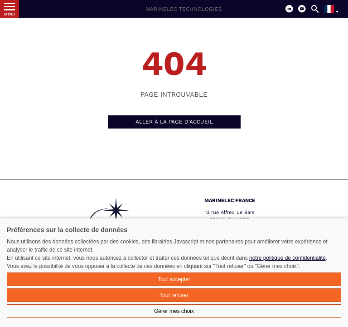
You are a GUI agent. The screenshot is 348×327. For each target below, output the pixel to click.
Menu (9, 14)
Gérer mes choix (174, 311)
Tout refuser (174, 295)
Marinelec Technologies (183, 9)
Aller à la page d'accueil (174, 122)
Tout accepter (174, 279)
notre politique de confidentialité (287, 258)
